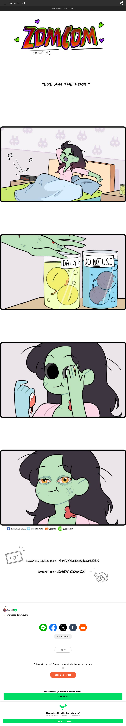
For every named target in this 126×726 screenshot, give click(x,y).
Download (63, 696)
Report (63, 649)
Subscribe (64, 636)
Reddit (83, 627)
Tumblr (73, 627)
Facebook (53, 627)
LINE (43, 627)
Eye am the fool (17, 3)
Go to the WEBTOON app (63, 721)
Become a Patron (63, 675)
